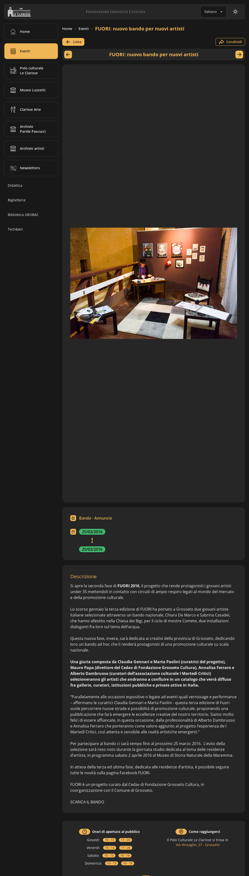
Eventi (84, 28)
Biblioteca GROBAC (23, 214)
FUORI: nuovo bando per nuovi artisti (139, 28)
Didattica (15, 185)
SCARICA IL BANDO (87, 802)
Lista (73, 42)
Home (67, 28)
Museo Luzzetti (26, 90)
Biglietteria (17, 200)
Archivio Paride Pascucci (27, 129)
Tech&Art (15, 229)
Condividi (230, 42)
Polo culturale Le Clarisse (25, 70)
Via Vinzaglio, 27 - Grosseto (198, 844)
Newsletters (24, 168)
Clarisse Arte (24, 109)
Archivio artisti (26, 148)
